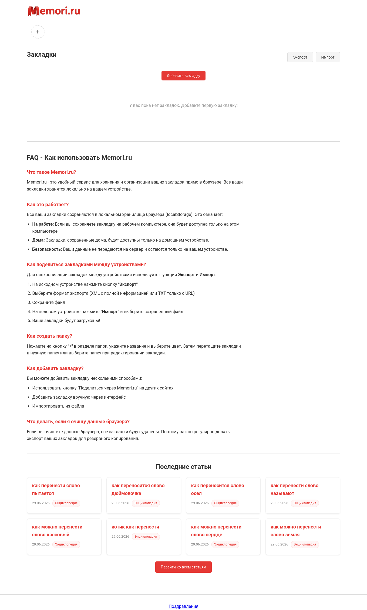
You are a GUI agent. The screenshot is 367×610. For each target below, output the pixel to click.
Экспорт (300, 57)
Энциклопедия (66, 503)
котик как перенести (135, 527)
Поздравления (183, 606)
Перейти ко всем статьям (183, 567)
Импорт (328, 57)
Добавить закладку (183, 75)
